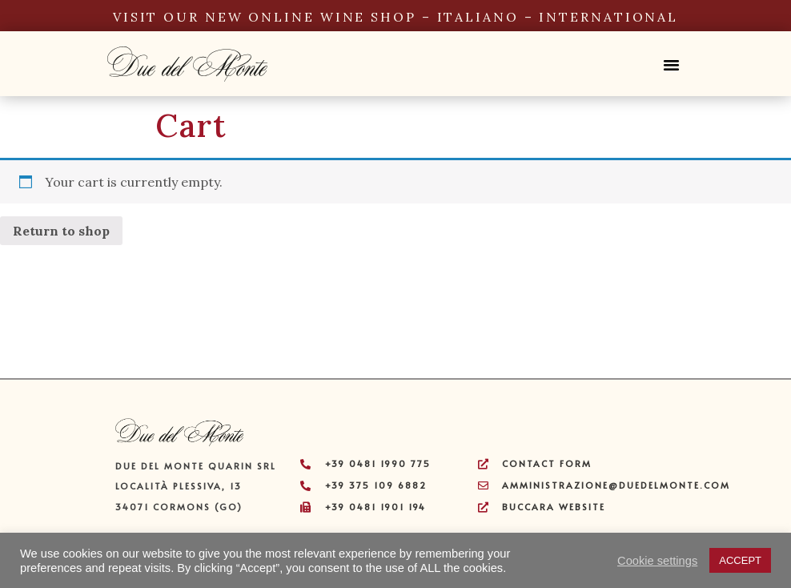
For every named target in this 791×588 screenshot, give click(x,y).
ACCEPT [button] (740, 560)
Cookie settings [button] (657, 560)
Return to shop (61, 231)
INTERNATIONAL (608, 17)
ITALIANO (478, 17)
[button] (671, 55)
